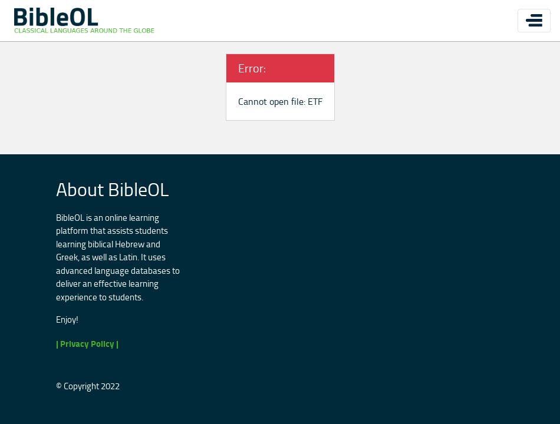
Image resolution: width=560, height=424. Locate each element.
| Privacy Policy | (87, 343)
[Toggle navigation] (534, 20)
